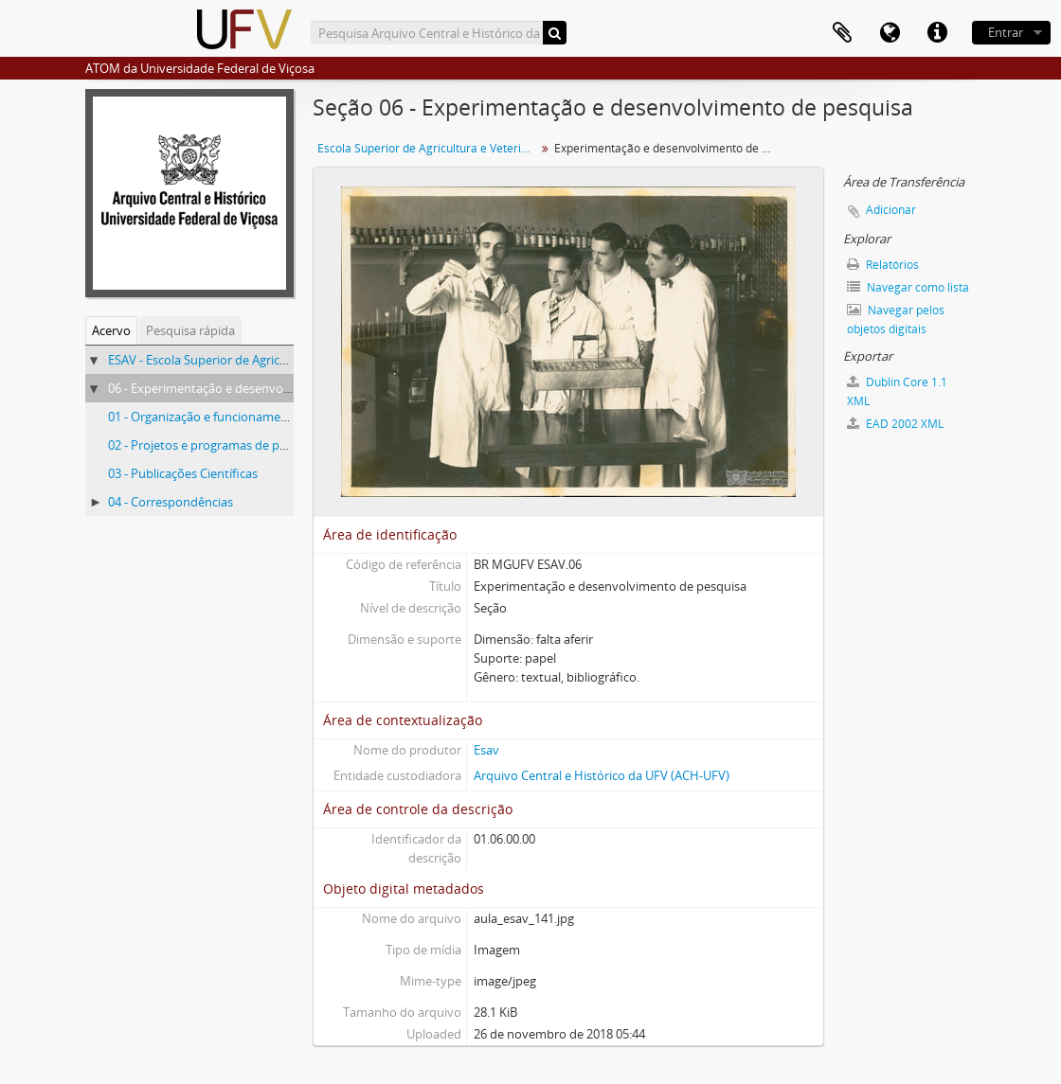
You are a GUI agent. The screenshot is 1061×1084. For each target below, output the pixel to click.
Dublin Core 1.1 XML (897, 391)
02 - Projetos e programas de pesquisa (215, 444)
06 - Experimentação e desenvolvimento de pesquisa (256, 388)
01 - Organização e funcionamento (204, 416)
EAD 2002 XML (895, 424)
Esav (486, 749)
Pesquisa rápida (190, 330)
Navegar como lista (908, 287)
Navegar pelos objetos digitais (895, 319)
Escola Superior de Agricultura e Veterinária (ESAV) (428, 148)
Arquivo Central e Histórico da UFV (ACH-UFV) (601, 775)
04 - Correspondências (170, 501)
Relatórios (883, 265)
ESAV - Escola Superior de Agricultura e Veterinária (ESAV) (267, 359)
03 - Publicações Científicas (183, 473)
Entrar (1005, 32)
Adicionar (891, 210)
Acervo (111, 330)
